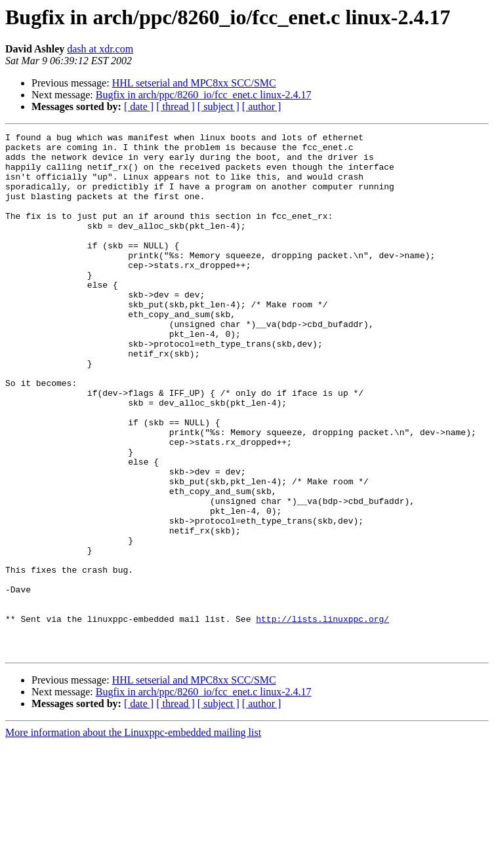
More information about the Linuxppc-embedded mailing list (133, 836)
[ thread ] (175, 106)
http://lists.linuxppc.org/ (322, 717)
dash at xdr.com (100, 48)
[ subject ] (218, 106)
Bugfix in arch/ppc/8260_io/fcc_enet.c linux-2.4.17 (204, 94)
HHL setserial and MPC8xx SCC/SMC (194, 82)
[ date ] (139, 106)
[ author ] (261, 106)
